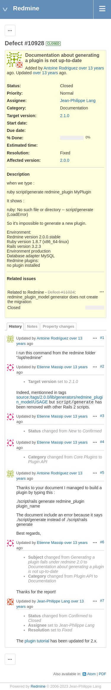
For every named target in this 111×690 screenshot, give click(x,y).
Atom (91, 674)
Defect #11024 (61, 292)
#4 (102, 442)
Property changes (58, 326)
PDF (102, 674)
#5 (102, 473)
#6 (102, 542)
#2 (102, 366)
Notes (32, 326)
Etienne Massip (50, 367)
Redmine (37, 686)
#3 (102, 416)
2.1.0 (64, 115)
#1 (102, 338)
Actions (101, 291)
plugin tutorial (37, 641)
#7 (102, 601)
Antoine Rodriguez (61, 68)
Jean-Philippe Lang (78, 100)
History (15, 326)
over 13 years (91, 68)
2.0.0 (64, 160)
